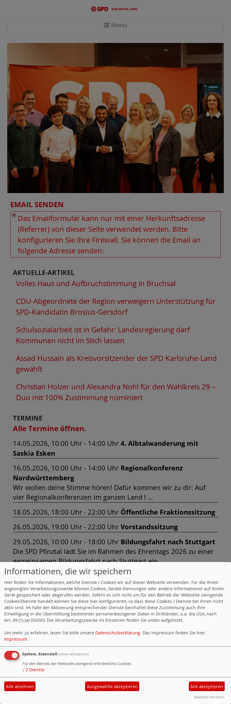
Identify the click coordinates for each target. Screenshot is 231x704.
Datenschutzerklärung (117, 633)
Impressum (15, 639)
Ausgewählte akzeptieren (112, 686)
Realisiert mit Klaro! (209, 697)
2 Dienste (33, 669)
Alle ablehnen (20, 686)
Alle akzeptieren (206, 686)
